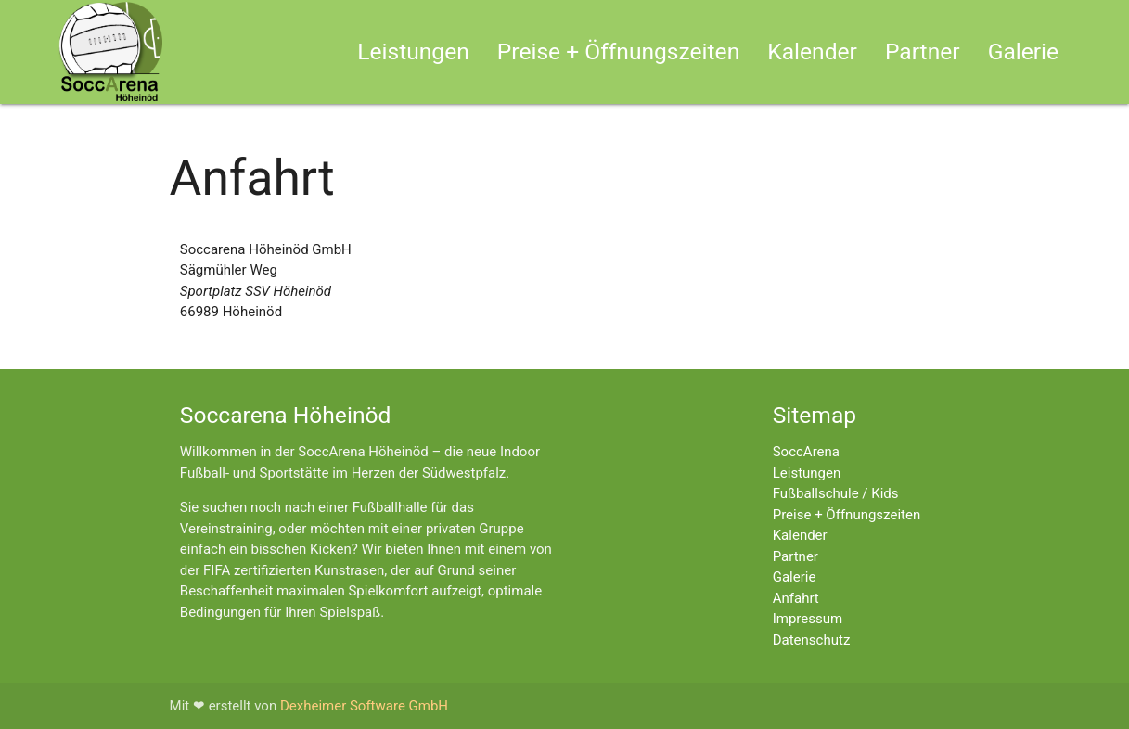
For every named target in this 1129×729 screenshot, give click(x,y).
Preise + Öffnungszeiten (618, 51)
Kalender (812, 51)
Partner (922, 51)
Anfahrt (796, 598)
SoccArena (806, 451)
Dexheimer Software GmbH (364, 705)
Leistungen (413, 51)
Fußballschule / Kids (836, 493)
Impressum (807, 618)
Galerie (1023, 51)
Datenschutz (812, 640)
